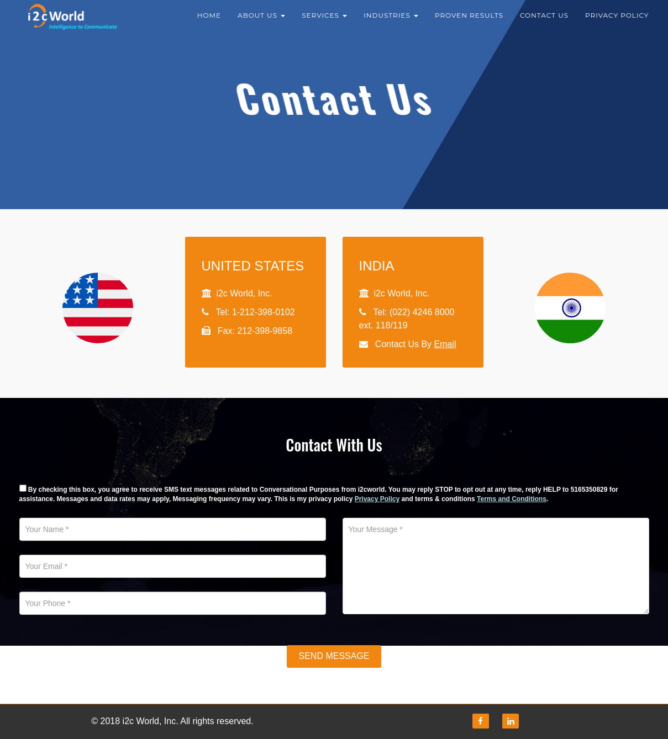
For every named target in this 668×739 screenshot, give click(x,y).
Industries (391, 22)
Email (445, 344)
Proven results (469, 22)
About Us (261, 22)
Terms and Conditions (511, 499)
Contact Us (544, 22)
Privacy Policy (617, 22)
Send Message (333, 656)
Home (209, 22)
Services (324, 22)
